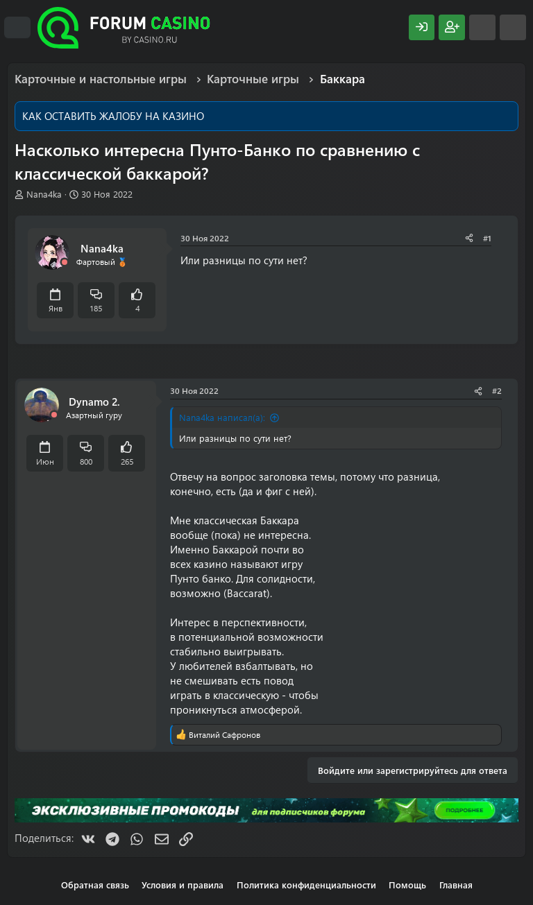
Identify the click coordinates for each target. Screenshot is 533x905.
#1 (487, 237)
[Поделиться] (469, 238)
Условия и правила (182, 884)
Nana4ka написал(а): (222, 417)
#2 (497, 390)
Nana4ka (44, 194)
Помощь (407, 884)
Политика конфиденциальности (306, 884)
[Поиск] (513, 27)
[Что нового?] (482, 27)
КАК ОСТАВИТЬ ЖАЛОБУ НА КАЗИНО (113, 116)
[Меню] (17, 28)
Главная (456, 884)
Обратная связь (95, 884)
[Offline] (64, 262)
